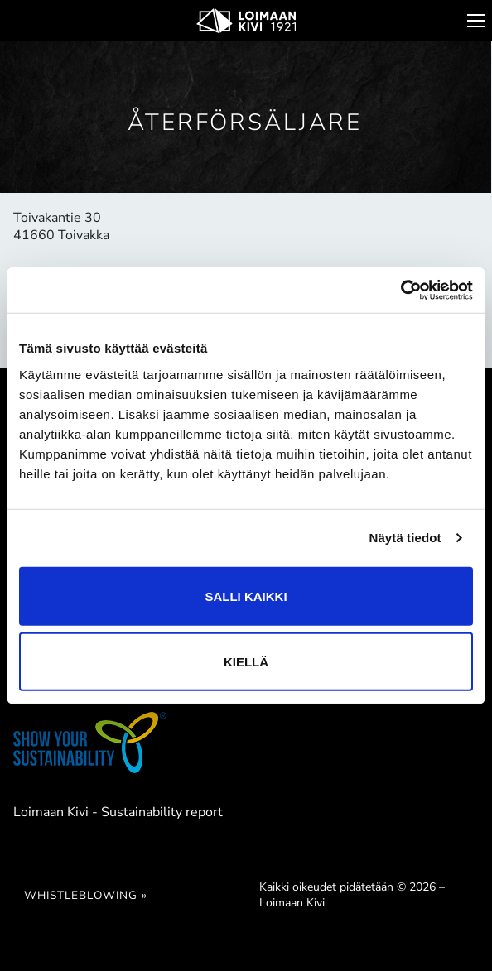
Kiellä (246, 661)
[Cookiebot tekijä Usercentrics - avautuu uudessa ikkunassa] (400, 289)
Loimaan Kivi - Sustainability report (118, 812)
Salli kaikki (246, 596)
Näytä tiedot (405, 538)
